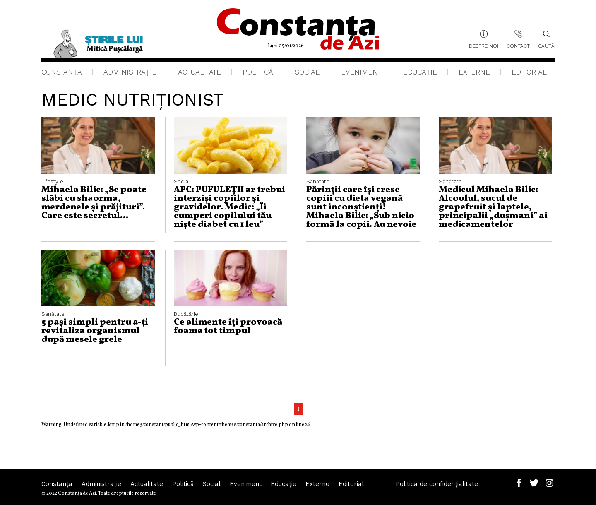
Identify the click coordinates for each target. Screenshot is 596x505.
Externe (474, 72)
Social (307, 72)
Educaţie (420, 72)
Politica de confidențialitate (437, 484)
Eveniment (361, 72)
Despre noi (483, 46)
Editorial (529, 72)
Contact (518, 46)
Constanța (61, 72)
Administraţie (129, 72)
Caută (546, 39)
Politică (258, 72)
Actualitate (199, 72)
